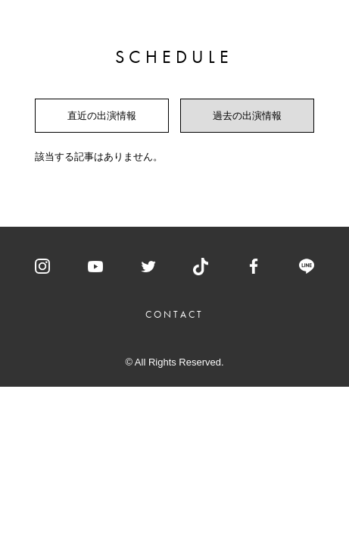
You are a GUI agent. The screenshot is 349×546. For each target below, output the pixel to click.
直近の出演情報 (101, 115)
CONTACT (174, 314)
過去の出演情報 (247, 115)
